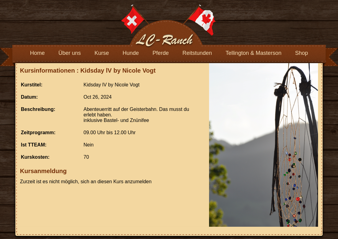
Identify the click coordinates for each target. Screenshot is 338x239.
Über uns (69, 53)
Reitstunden (197, 53)
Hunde (130, 53)
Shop (301, 53)
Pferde (161, 53)
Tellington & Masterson (254, 53)
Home (37, 53)
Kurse (102, 53)
